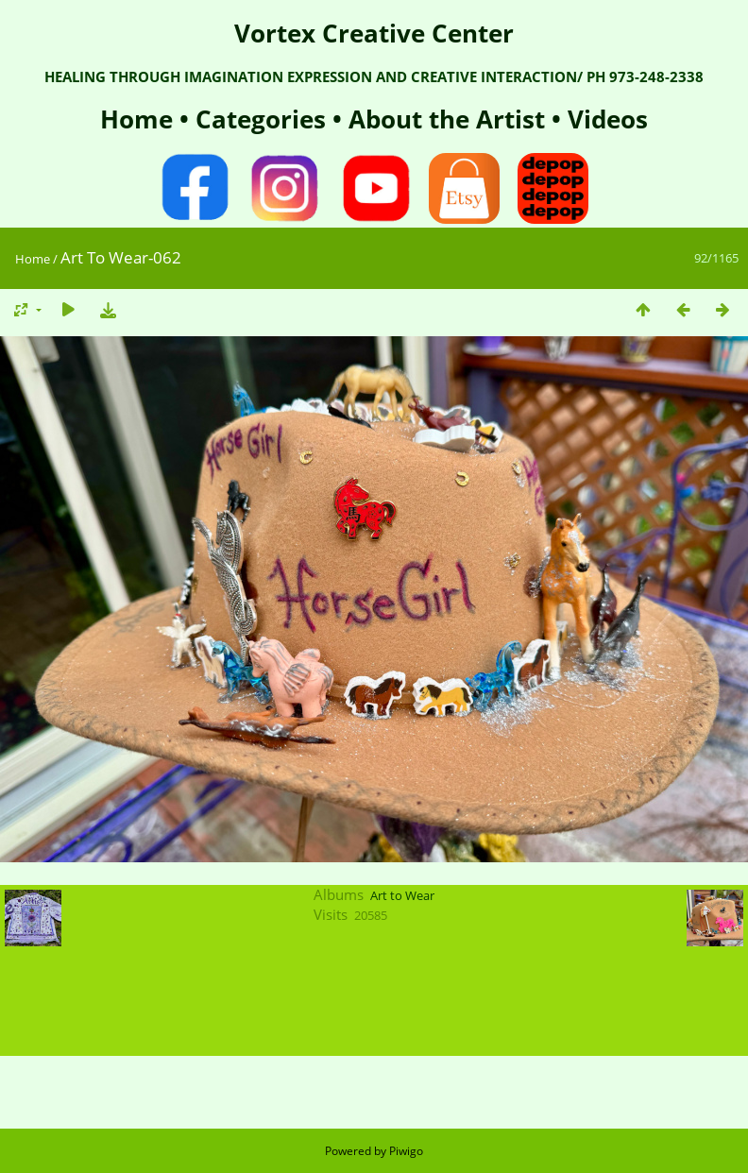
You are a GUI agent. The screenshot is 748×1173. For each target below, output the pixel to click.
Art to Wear (402, 895)
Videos (604, 119)
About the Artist (447, 119)
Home (139, 119)
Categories (264, 119)
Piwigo (406, 1151)
